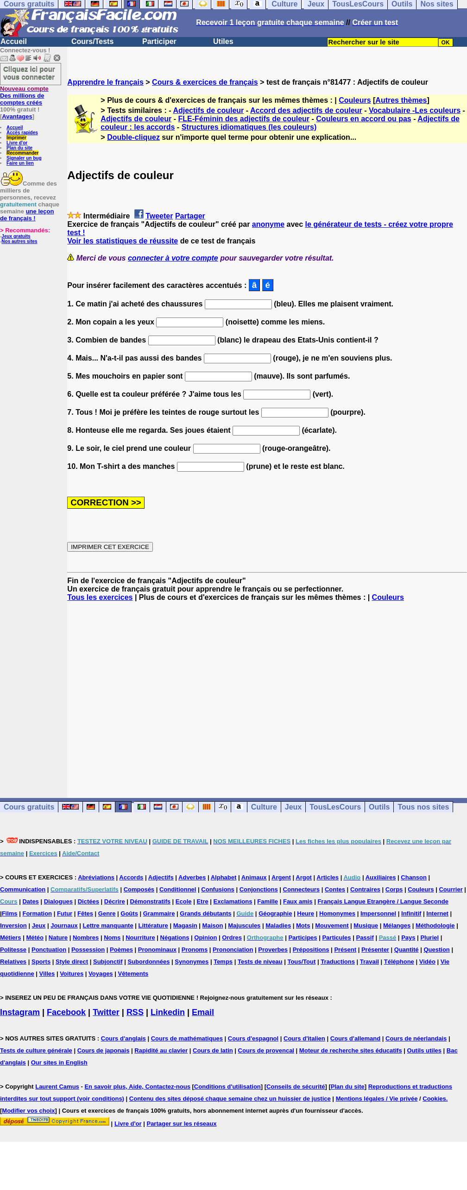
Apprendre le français (105, 82)
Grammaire (159, 913)
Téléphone (399, 961)
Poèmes (121, 949)
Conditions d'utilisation (227, 1086)
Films (10, 913)
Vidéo (427, 961)
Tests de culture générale (36, 1050)
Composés (139, 889)
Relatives (13, 961)
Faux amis (298, 901)
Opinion (205, 937)
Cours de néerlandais (416, 1038)
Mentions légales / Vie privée (377, 1098)
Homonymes (337, 913)
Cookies (434, 1098)
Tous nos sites (423, 807)
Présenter (375, 949)
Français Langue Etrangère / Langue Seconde (382, 901)
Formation (37, 913)
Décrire (114, 901)
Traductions (338, 961)
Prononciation (233, 949)
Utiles (223, 41)
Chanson (414, 877)
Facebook (66, 1012)
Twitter (106, 1012)
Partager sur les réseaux (181, 1123)
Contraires (365, 889)
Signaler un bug (24, 158)
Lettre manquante (108, 925)
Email (203, 1012)
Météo (35, 937)
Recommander (22, 153)
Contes (335, 889)
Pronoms (195, 949)
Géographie (275, 913)
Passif (364, 937)
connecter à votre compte (173, 258)
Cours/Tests (92, 41)
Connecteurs (301, 889)
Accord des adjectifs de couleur (306, 110)
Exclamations (233, 901)
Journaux (64, 925)
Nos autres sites (19, 241)
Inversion (13, 925)
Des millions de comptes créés (24, 95)
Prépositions (311, 949)
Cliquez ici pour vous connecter (29, 73)
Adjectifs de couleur (208, 110)
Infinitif (411, 913)
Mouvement (331, 925)
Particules (336, 937)
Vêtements (133, 973)
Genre (107, 913)
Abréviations (96, 877)
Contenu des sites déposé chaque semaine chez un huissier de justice (230, 1098)
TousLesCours (335, 807)
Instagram (20, 1012)
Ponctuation (49, 949)
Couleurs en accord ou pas (363, 119)
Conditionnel (177, 889)
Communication (22, 889)
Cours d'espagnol (253, 1038)
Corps (394, 889)
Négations (174, 937)
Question (436, 949)
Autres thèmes (401, 100)
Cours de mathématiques (187, 1038)
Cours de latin (213, 1050)
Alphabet (224, 877)
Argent (281, 877)
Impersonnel (378, 913)
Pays (408, 937)
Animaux (254, 877)
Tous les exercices (100, 597)
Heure (305, 913)
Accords (131, 877)
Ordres (232, 937)
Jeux (293, 807)
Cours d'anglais (123, 1038)
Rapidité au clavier (161, 1050)
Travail (369, 961)
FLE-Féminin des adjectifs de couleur (243, 119)
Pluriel (429, 937)
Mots (303, 925)
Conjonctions (259, 889)
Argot (304, 877)
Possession (88, 949)
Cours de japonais (103, 1050)
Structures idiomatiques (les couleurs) (249, 127)
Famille (267, 901)
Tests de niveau (260, 961)
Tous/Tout (301, 961)
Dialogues (58, 901)
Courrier (450, 889)
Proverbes (273, 949)
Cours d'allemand (355, 1038)
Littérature (153, 925)
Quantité (406, 949)
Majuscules (244, 925)
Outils (379, 807)
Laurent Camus (57, 1086)
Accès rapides (22, 132)
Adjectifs (161, 877)
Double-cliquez (133, 137)
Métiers (10, 937)
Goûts (129, 913)
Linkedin (168, 1012)
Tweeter (159, 216)
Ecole (184, 901)
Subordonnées (148, 961)
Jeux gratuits (15, 236)
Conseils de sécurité (295, 1086)
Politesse (13, 949)
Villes (47, 973)
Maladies (278, 925)
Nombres (86, 937)
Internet (437, 913)
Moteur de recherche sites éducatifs (350, 1050)
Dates (30, 901)
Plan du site (19, 147)
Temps (223, 961)
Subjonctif (108, 961)
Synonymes (191, 961)
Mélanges (396, 925)
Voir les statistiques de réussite (122, 241)
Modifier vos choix (28, 1110)
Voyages (100, 973)
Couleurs (355, 100)
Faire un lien (20, 163)
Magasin (185, 925)
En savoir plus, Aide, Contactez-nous (137, 1086)
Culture (264, 807)
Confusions (217, 889)
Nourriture (140, 937)
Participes (302, 937)
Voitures (71, 973)
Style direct (72, 961)
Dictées (88, 901)
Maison (212, 925)
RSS (135, 1012)
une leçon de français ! (27, 215)
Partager (190, 216)
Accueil (13, 41)
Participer (159, 41)
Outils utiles (424, 1050)
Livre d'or (16, 142)
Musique (365, 925)
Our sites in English (59, 1062)
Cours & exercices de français (205, 82)
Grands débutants (205, 913)
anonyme (268, 224)
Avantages (17, 116)
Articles (327, 877)
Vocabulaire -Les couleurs (415, 110)
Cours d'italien (304, 1038)
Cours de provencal (266, 1050)
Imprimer (16, 137)
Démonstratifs (150, 901)
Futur (64, 913)
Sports (41, 961)
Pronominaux (157, 949)
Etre (202, 901)
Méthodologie (435, 925)
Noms (112, 937)
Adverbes (192, 877)
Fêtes (85, 913)
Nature (58, 937)
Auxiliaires (381, 877)
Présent (345, 949)
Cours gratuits (29, 807)
